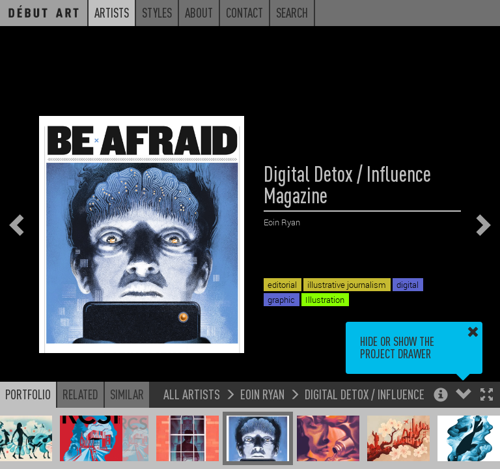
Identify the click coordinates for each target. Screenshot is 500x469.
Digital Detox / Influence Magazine (388, 394)
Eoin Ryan (262, 394)
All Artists (191, 394)
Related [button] (80, 394)
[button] (486, 395)
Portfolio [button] (28, 394)
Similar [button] (127, 394)
